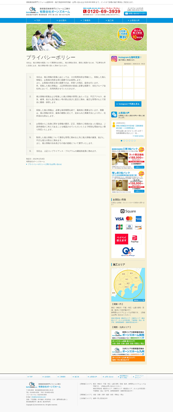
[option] (128, 129)
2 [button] (124, 140)
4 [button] (129, 140)
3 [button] (127, 140)
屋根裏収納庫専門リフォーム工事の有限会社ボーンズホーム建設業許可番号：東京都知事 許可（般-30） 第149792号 (48, 11)
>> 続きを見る (138, 136)
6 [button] (135, 140)
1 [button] (121, 140)
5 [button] (132, 140)
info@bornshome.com (39, 397)
